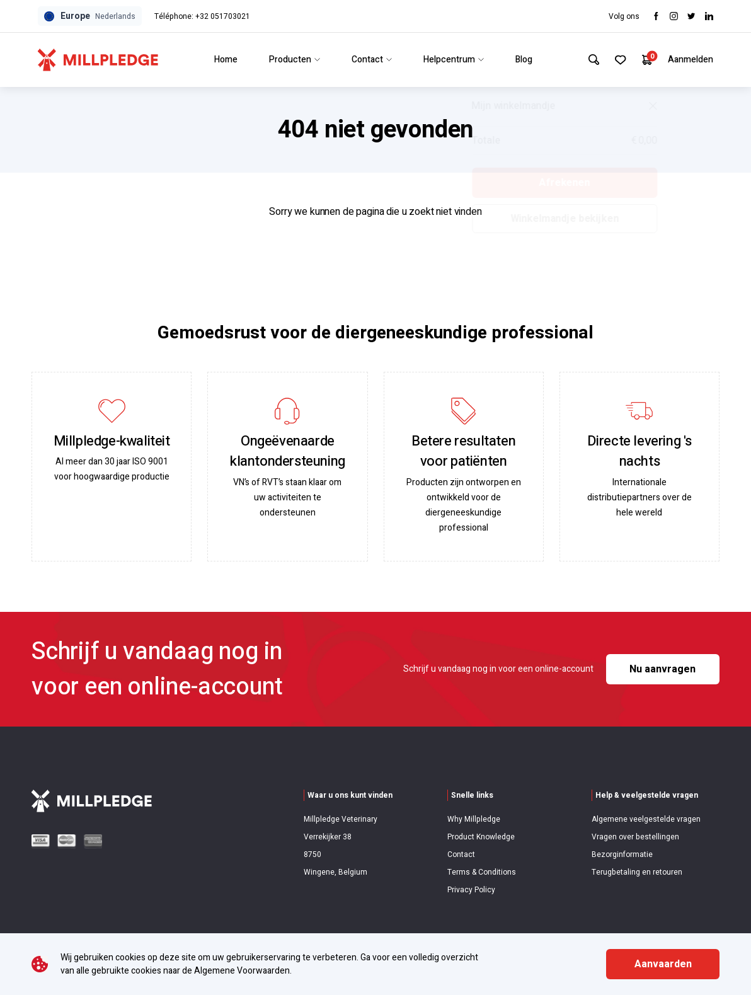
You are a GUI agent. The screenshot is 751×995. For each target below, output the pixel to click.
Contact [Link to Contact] (369, 59)
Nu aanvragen (662, 669)
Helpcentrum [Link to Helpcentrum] (451, 59)
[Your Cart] (646, 60)
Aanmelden (690, 59)
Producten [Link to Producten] (292, 59)
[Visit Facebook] (656, 16)
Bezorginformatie (622, 854)
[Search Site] (589, 60)
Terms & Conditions (481, 872)
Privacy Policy (471, 889)
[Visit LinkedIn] (709, 16)
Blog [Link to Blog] (521, 59)
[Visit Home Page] (98, 60)
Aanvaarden (663, 964)
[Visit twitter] (691, 16)
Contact (461, 854)
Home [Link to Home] (223, 59)
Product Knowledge (481, 837)
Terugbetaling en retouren (637, 872)
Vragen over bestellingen (635, 837)
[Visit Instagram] (674, 16)
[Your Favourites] (617, 60)
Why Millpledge (473, 819)
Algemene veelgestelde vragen (646, 819)
